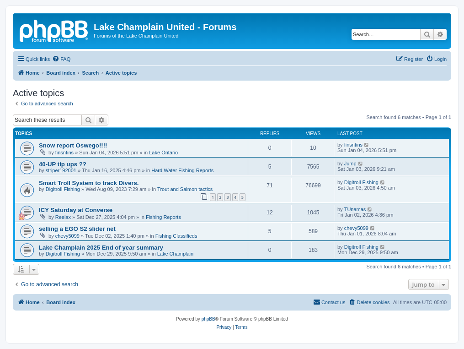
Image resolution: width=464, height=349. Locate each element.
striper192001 (61, 170)
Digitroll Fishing (63, 189)
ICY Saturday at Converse (75, 210)
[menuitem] (61, 59)
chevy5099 (67, 236)
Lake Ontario (163, 152)
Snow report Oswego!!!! (73, 145)
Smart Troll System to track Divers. (89, 183)
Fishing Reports (163, 217)
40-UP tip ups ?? (62, 164)
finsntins (64, 152)
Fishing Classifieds (176, 236)
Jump (350, 163)
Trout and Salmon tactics (185, 189)
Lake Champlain (175, 253)
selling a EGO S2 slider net (77, 228)
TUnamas (355, 209)
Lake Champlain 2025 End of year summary (101, 247)
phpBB (208, 319)
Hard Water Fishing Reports (182, 170)
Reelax (63, 217)
